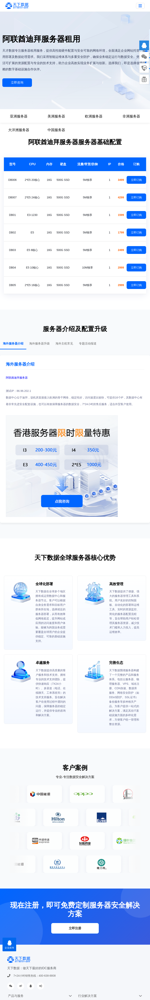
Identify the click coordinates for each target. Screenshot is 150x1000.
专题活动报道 (87, 343)
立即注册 (75, 928)
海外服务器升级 (39, 343)
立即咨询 (17, 82)
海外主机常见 (64, 343)
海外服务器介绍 (13, 343)
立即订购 (136, 179)
